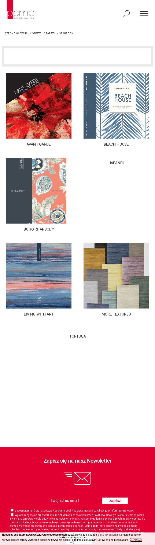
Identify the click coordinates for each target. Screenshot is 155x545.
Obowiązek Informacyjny (112, 510)
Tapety (50, 33)
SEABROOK (66, 33)
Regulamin (59, 510)
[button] (144, 13)
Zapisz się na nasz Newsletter (78, 460)
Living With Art (38, 314)
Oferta (36, 33)
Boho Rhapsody (39, 229)
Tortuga (77, 336)
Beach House (116, 144)
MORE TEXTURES (116, 314)
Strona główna (16, 33)
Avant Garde (39, 144)
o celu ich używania (108, 535)
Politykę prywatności (79, 510)
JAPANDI (116, 163)
